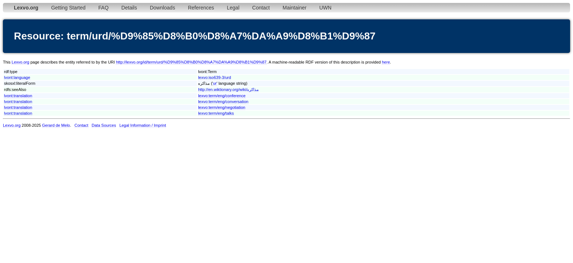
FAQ (103, 8)
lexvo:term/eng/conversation (223, 101)
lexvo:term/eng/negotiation (221, 107)
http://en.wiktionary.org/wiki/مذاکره (228, 89)
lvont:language (17, 77)
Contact (261, 8)
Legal (233, 8)
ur (215, 83)
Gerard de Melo (56, 125)
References (201, 8)
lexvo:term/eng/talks (216, 113)
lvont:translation (18, 96)
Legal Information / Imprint (142, 125)
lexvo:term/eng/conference (222, 96)
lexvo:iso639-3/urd (214, 77)
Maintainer (294, 8)
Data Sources (104, 125)
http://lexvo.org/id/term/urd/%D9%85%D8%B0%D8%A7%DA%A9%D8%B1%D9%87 (191, 62)
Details (129, 8)
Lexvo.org (20, 62)
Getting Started (68, 8)
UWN (325, 8)
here (386, 62)
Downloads (162, 8)
